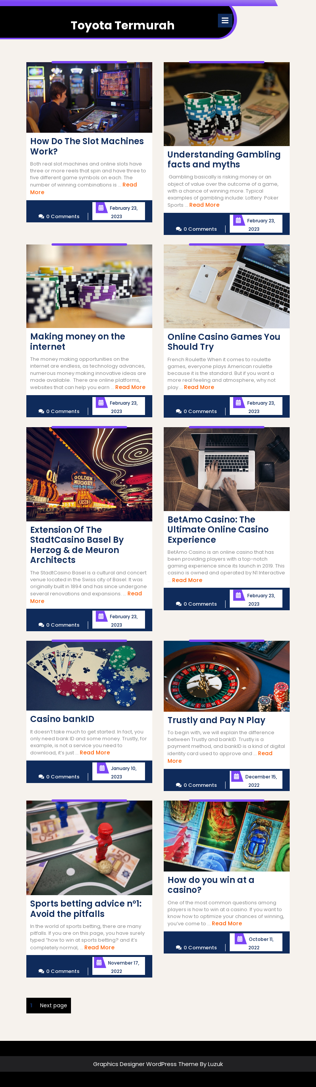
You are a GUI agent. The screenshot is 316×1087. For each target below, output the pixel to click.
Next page (53, 1005)
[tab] (225, 20)
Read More (204, 205)
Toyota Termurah (123, 26)
